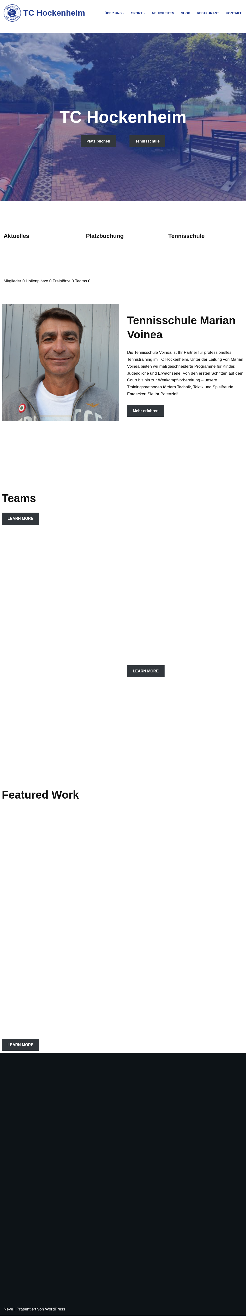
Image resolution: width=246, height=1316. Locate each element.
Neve (8, 1309)
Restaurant (208, 13)
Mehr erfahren (146, 411)
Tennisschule (147, 141)
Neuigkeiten (163, 13)
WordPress (55, 1309)
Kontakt (233, 13)
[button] (123, 13)
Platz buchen (98, 141)
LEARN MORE (21, 519)
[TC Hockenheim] (44, 13)
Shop (185, 13)
